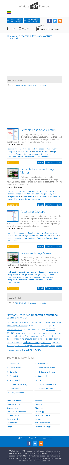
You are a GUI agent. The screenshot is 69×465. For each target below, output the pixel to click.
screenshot (29, 156)
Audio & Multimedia (14, 400)
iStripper (42, 380)
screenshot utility (36, 154)
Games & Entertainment (16, 411)
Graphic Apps (40, 411)
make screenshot (30, 149)
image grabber (29, 235)
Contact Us (47, 438)
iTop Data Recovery (19, 384)
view (25, 154)
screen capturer (14, 235)
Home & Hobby (13, 415)
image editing (29, 238)
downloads (32, 85)
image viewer (24, 199)
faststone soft (14, 329)
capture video (30, 349)
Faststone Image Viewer (36, 253)
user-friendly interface (17, 191)
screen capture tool (41, 151)
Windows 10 (43, 363)
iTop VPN (14, 376)
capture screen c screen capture (46, 339)
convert (11, 194)
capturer (22, 233)
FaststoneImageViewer (48, 272)
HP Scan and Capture (46, 372)
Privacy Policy (34, 438)
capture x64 (11, 322)
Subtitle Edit (43, 376)
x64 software (42, 196)
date (44, 85)
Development (12, 408)
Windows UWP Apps (43, 426)
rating (39, 85)
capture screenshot (14, 342)
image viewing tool (48, 194)
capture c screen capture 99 (34, 329)
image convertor (23, 194)
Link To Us (21, 438)
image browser (14, 196)
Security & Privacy (14, 419)
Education (39, 408)
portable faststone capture (41, 333)
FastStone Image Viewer (18, 277)
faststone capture (23, 338)
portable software (49, 233)
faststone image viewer (37, 342)
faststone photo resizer (17, 325)
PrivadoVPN (16, 388)
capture (42, 149)
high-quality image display (18, 272)
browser (35, 194)
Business (38, 400)
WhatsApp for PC (17, 380)
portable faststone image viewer (42, 345)
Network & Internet (43, 415)
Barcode (13, 372)
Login (13, 28)
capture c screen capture (41, 325)
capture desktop (21, 333)
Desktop (38, 404)
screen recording (15, 238)
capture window (14, 149)
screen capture (25, 151)
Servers (38, 419)
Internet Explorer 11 (47, 388)
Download (50, 162)
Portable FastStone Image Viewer (37, 170)
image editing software (44, 274)
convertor (36, 199)
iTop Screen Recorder (48, 384)
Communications (13, 404)
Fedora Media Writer (46, 368)
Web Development (42, 422)
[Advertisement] (24, 59)
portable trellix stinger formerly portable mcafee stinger (38, 322)
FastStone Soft (43, 156)
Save (59, 162)
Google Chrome (17, 392)
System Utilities (13, 422)
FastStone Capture (33, 211)
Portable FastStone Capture (39, 130)
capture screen (22, 345)
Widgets (10, 426)
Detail (40, 162)
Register (25, 28)
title (25, 85)
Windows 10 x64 (17, 363)
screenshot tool (43, 235)
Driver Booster (16, 368)
